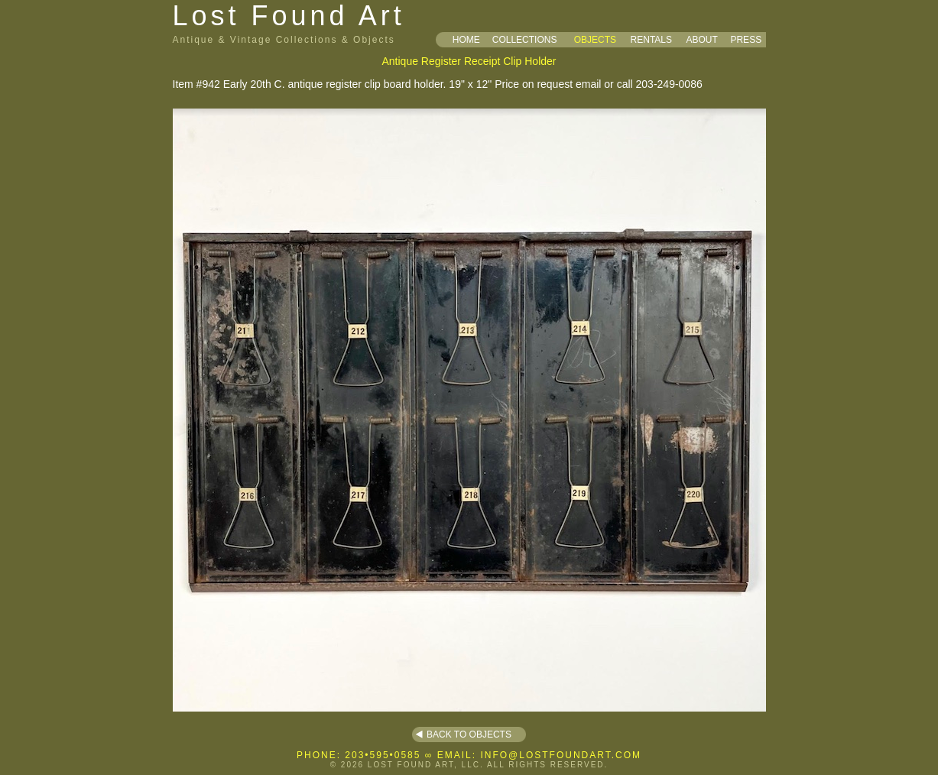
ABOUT (701, 39)
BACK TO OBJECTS (469, 734)
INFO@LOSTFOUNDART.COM (560, 755)
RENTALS (651, 39)
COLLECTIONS (524, 39)
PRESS (745, 39)
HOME (466, 39)
